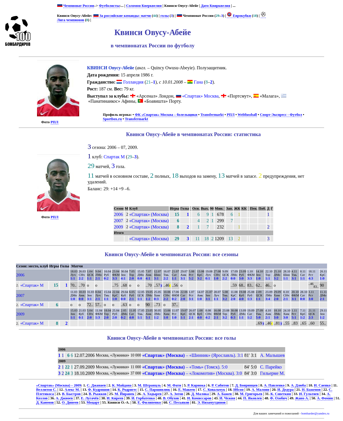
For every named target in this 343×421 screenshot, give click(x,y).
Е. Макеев (186, 390)
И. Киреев (115, 398)
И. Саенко (322, 385)
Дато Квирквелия (215, 6)
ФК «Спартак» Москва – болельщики (166, 115)
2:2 (81, 278)
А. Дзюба (298, 385)
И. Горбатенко (143, 398)
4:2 (207, 317)
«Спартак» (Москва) (149, 214)
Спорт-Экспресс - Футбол (281, 115)
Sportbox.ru (112, 119)
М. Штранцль (149, 385)
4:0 (241, 299)
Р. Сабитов (220, 385)
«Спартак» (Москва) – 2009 (58, 385)
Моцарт (93, 402)
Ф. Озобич (278, 398)
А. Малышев (272, 355)
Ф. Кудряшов (98, 390)
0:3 (156, 299)
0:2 (106, 278)
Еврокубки (239, 16)
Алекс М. (72, 390)
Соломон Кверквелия (144, 6)
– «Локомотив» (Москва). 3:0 (192, 373)
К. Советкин (280, 394)
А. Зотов (176, 394)
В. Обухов (171, 398)
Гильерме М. (272, 373)
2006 (118, 214)
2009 (118, 226)
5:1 (148, 317)
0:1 (207, 278)
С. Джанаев (96, 385)
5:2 (191, 278)
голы (164, 16)
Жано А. (302, 398)
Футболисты (109, 6)
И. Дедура (285, 390)
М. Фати (174, 385)
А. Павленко (274, 385)
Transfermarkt (212, 115)
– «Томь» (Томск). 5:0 (184, 367)
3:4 (267, 299)
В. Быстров (71, 394)
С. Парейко (271, 367)
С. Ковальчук (214, 390)
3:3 (114, 278)
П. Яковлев (252, 398)
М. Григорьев (251, 394)
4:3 (311, 278)
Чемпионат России (78, 6)
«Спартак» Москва (200, 96)
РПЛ (54, 122)
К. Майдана (121, 385)
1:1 (72, 278)
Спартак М (114, 156)
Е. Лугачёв (90, 398)
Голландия (130, 82)
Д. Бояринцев (246, 385)
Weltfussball (247, 115)
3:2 (199, 278)
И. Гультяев (309, 394)
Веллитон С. (46, 390)
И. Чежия (227, 398)
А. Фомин (325, 398)
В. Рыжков (98, 394)
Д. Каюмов (45, 402)
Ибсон (238, 390)
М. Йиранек (124, 394)
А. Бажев (224, 394)
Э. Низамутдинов (211, 402)
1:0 (216, 278)
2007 (118, 220)
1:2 (148, 299)
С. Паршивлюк (157, 390)
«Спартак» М (31, 285)
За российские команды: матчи (122, 16)
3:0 (241, 278)
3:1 (156, 278)
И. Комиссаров (199, 398)
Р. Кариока (196, 385)
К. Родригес (127, 390)
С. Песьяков (179, 402)
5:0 (258, 317)
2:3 (311, 317)
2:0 (131, 278)
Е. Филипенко (149, 402)
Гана (195, 82)
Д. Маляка (200, 394)
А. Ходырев (152, 394)
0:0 (139, 278)
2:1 (97, 278)
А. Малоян (260, 390)
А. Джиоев (64, 398)
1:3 (249, 299)
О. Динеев (70, 402)
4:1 (123, 278)
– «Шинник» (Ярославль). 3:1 (192, 355)
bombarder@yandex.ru (315, 413)
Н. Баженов (311, 390)
